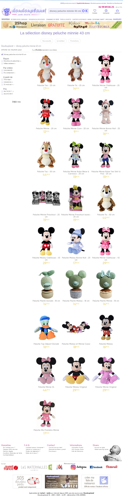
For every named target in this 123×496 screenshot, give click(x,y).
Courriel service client (55, 447)
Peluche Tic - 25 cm (76, 71)
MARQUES (117, 19)
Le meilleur (61, 41)
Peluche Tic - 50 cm (106, 200)
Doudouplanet (7, 45)
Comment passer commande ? (35, 447)
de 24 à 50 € (9, 94)
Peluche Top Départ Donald (46, 330)
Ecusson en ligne (100, 447)
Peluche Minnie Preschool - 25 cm (46, 201)
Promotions (74, 41)
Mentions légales (8, 451)
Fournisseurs (52, 451)
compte (106, 12)
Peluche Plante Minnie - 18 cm (106, 286)
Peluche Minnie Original (106, 373)
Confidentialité (7, 455)
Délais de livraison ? (32, 453)
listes (94, 12)
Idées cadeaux (9, 64)
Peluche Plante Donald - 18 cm (46, 286)
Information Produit (77, 447)
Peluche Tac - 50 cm (46, 157)
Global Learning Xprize (101, 449)
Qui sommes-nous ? (9, 447)
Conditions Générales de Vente (12, 453)
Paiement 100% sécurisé (10, 449)
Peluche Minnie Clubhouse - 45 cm (106, 245)
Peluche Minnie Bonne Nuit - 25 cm (106, 115)
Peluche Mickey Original (76, 373)
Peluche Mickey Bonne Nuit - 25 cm (76, 245)
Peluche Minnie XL (46, 373)
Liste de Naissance (77, 451)
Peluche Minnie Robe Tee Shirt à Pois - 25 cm (106, 158)
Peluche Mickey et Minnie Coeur (76, 330)
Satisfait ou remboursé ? (33, 449)
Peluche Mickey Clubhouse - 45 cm (46, 245)
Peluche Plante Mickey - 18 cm (76, 286)
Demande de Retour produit (57, 449)
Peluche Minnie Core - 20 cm (76, 114)
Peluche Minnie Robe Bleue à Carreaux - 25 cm (76, 158)
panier (117, 12)
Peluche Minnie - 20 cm (46, 114)
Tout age (7, 80)
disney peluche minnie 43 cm (28, 45)
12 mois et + (8, 85)
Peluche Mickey (106, 330)
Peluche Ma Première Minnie (46, 416)
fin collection (9, 73)
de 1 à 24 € (9, 91)
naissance (7, 82)
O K (85, 11)
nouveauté (8, 70)
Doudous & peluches (11, 61)
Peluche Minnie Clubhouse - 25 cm (106, 72)
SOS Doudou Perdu (78, 449)
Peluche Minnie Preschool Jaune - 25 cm (76, 201)
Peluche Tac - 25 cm (46, 71)
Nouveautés (46, 41)
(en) (13, 455)
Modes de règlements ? (33, 451)
